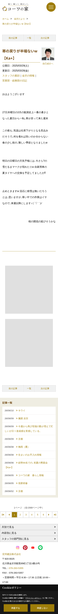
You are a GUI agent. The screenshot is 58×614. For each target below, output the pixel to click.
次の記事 (45, 38)
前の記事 (13, 38)
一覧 (29, 38)
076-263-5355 (16, 568)
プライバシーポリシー (33, 598)
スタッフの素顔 (11, 75)
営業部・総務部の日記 (14, 80)
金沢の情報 (28, 75)
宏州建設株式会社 (11, 554)
